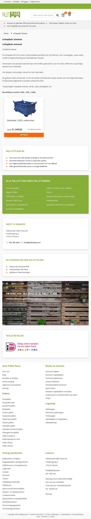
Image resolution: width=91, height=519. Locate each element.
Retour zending (8, 381)
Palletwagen (50, 409)
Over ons (5, 371)
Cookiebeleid (65, 514)
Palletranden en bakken (11, 458)
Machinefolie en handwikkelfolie (14, 498)
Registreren (35, 1)
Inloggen (24, 1)
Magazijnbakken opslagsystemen (15, 462)
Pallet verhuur (7, 446)
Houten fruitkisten (52, 381)
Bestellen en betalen (10, 378)
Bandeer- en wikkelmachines (13, 492)
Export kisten (50, 388)
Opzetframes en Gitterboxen (17, 205)
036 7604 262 (51, 474)
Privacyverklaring (77, 514)
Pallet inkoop (7, 442)
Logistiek (50, 404)
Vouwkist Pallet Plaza (14, 200)
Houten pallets (8, 412)
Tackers (5, 478)
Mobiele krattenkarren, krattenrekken (60, 196)
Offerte (24, 134)
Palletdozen (6, 485)
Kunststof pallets (8, 406)
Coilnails (5, 472)
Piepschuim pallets (9, 419)
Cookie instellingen (52, 514)
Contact (7, 1)
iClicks (41, 514)
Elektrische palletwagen (55, 412)
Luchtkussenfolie (8, 495)
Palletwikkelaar (52, 200)
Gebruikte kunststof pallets (12, 429)
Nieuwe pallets (8, 422)
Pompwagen (50, 416)
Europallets (6, 399)
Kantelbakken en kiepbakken (56, 419)
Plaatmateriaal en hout (11, 439)
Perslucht (5, 475)
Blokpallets (6, 409)
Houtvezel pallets (12, 188)
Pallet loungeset (8, 436)
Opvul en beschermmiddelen (13, 488)
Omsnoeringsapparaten (11, 505)
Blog (4, 375)
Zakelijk (16, 1)
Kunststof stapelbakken (15, 209)
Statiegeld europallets (10, 432)
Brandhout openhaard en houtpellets (60, 205)
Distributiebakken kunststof (56, 385)
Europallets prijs (8, 402)
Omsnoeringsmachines (11, 508)
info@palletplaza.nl (53, 470)
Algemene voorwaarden (11, 385)
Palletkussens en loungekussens (14, 465)
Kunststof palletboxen (54, 378)
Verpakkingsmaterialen (11, 482)
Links (38, 516)
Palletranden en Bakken (15, 196)
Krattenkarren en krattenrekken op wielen (61, 395)
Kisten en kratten (55, 366)
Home (6, 33)
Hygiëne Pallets (12, 192)
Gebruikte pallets (8, 426)
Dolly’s (49, 192)
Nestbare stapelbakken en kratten (58, 391)
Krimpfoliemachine (9, 502)
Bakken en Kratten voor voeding (58, 188)
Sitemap (5, 388)
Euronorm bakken (52, 371)
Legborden (6, 468)
